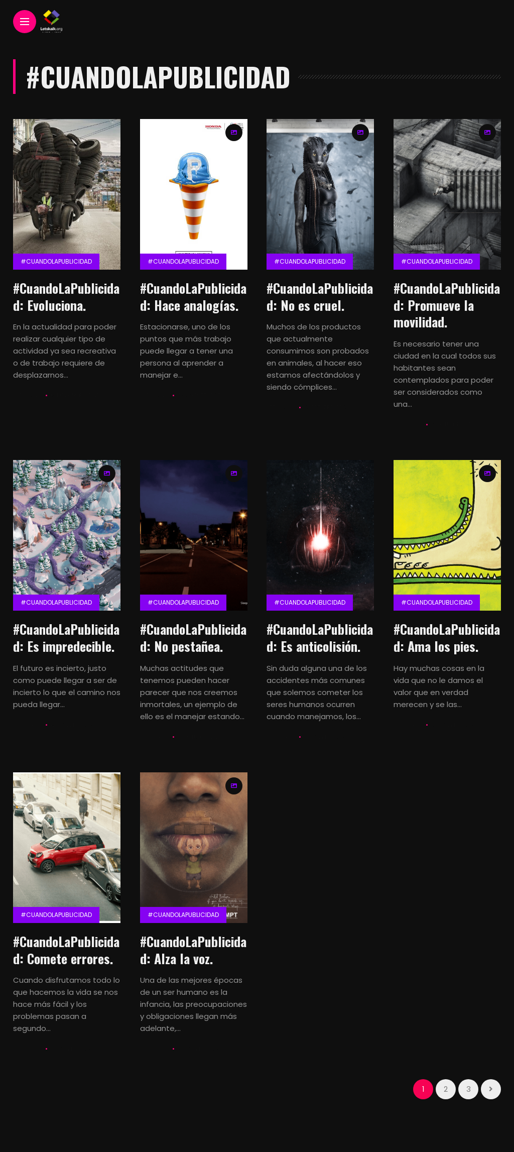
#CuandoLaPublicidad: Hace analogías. (193, 296)
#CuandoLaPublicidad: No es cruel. (320, 296)
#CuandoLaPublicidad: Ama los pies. (447, 637)
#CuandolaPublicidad (56, 261)
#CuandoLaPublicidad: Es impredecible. (66, 637)
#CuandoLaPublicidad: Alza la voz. (193, 950)
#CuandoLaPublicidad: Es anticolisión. (320, 637)
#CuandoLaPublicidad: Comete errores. (66, 950)
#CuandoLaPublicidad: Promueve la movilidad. (447, 305)
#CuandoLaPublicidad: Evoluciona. (66, 296)
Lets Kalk (27, 395)
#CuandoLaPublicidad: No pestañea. (193, 637)
